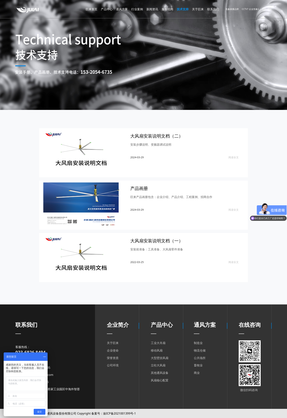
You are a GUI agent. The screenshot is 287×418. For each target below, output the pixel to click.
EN (270, 9)
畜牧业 (198, 365)
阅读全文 (233, 157)
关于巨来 (198, 9)
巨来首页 (91, 9)
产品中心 (107, 9)
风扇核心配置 (159, 380)
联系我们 (213, 9)
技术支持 (183, 9)
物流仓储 (200, 350)
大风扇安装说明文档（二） (156, 136)
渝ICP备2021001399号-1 (119, 413)
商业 (197, 373)
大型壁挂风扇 (159, 358)
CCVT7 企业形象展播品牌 (228, 9)
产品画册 (139, 188)
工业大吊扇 (158, 343)
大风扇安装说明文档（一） (156, 241)
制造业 (198, 343)
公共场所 (200, 358)
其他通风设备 (159, 373)
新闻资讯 (152, 9)
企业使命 (113, 350)
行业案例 (137, 9)
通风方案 (122, 9)
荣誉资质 (113, 358)
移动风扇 (157, 350)
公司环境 (113, 365)
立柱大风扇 (158, 365)
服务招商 (167, 9)
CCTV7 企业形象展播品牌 (256, 9)
